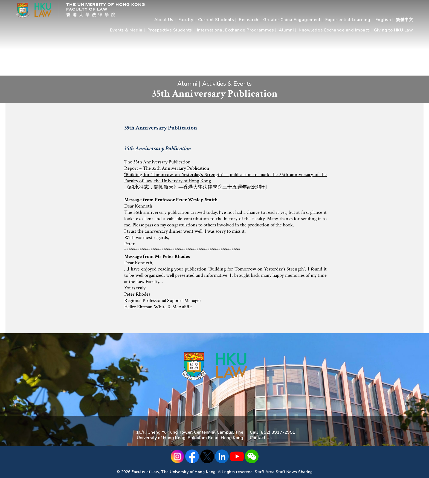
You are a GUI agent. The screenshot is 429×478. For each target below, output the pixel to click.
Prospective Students (169, 30)
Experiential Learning (347, 19)
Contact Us (261, 438)
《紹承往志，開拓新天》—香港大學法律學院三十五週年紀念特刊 (195, 187)
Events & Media (126, 30)
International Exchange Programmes (235, 30)
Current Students (216, 19)
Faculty (185, 19)
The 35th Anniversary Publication (157, 162)
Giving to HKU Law (393, 30)
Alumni (286, 30)
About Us (163, 19)
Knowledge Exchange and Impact (334, 30)
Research (248, 19)
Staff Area (264, 471)
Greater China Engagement (291, 19)
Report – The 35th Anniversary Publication (166, 168)
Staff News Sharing (294, 471)
